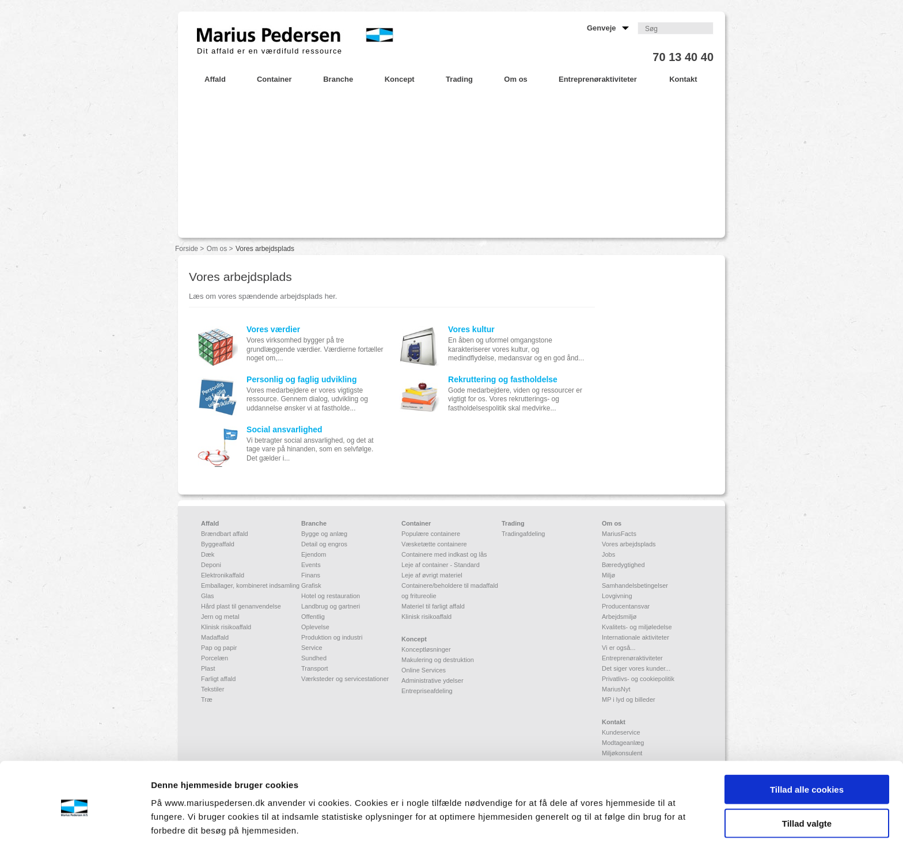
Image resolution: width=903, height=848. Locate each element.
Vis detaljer (598, 825)
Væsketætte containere (434, 544)
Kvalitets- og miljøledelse (637, 626)
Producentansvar (626, 606)
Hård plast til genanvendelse (241, 606)
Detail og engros (324, 544)
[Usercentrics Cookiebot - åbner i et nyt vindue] (74, 825)
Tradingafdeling (523, 533)
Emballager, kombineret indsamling (250, 585)
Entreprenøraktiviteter (632, 658)
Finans (310, 575)
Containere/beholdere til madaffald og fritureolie (449, 590)
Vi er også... (619, 647)
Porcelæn (214, 658)
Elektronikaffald (222, 575)
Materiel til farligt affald (433, 606)
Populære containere (430, 533)
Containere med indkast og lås (444, 554)
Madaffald (215, 637)
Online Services (423, 670)
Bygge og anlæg (324, 533)
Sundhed (314, 658)
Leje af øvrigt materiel (431, 575)
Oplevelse (315, 626)
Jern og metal (220, 616)
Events (311, 564)
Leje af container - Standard (440, 564)
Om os (217, 249)
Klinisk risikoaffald (226, 626)
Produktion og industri (331, 637)
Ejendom (313, 554)
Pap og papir (219, 647)
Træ (207, 699)
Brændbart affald (224, 533)
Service (311, 647)
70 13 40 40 (683, 57)
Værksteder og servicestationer (345, 678)
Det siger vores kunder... (636, 668)
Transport (314, 668)
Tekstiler (212, 689)
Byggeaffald (217, 544)
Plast (208, 668)
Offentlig (313, 616)
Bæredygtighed (623, 564)
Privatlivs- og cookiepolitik (638, 678)
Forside (186, 249)
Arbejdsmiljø (619, 616)
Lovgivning (617, 595)
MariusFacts (619, 533)
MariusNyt (616, 689)
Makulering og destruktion (437, 659)
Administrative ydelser (432, 680)
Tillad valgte (807, 781)
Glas (207, 595)
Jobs (608, 554)
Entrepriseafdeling (427, 690)
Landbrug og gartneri (330, 606)
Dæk (207, 554)
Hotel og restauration (330, 595)
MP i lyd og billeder (628, 699)
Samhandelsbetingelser (635, 585)
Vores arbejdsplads (629, 544)
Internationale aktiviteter (635, 637)
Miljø (608, 575)
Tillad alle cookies (807, 747)
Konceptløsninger (426, 649)
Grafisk (311, 585)
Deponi (211, 564)
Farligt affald (218, 678)
